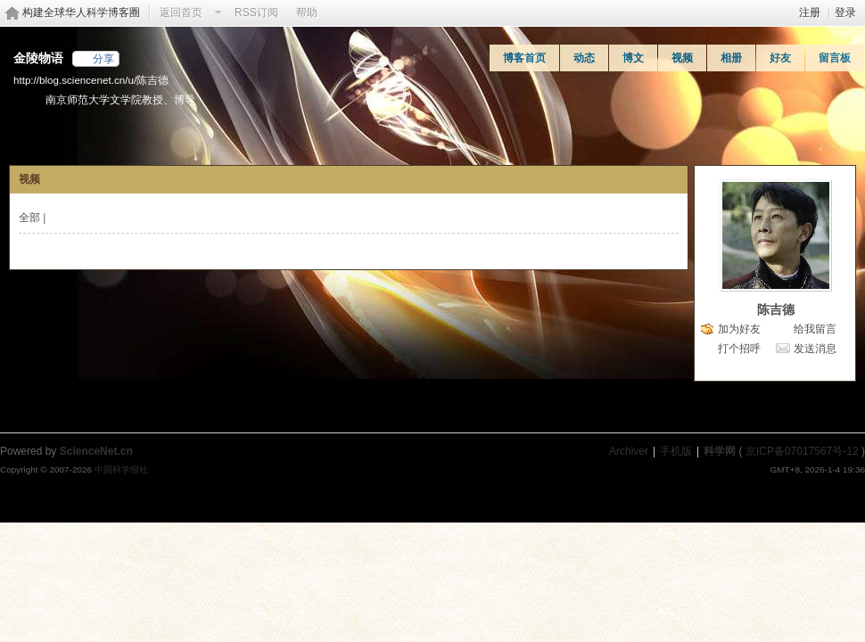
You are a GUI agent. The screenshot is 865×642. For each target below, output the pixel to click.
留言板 (835, 58)
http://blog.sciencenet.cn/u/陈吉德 (91, 80)
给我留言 (815, 329)
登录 (845, 12)
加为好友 (739, 329)
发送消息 (815, 348)
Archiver (628, 451)
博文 (633, 58)
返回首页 (181, 12)
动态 (584, 58)
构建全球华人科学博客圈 (81, 12)
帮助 (306, 12)
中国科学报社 (121, 469)
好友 (780, 58)
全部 (29, 217)
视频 (682, 58)
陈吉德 (776, 309)
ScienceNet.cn (96, 451)
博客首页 (524, 58)
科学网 (720, 451)
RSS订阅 (256, 12)
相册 (731, 58)
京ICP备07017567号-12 (802, 451)
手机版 (676, 451)
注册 (809, 12)
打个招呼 (739, 348)
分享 (103, 59)
